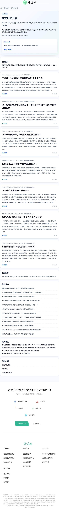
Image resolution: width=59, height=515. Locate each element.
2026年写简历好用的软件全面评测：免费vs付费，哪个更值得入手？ (21, 301)
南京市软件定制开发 (44, 495)
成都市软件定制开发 (35, 502)
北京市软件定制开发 (14, 495)
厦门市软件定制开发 (39, 498)
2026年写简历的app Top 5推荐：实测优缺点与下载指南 (18, 334)
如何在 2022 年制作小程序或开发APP (19, 163)
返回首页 (5, 369)
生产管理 (42, 401)
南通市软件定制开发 (31, 496)
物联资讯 (6, 8)
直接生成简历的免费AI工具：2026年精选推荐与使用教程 (18, 288)
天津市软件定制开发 (24, 495)
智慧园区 (31, 415)
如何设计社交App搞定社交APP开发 (18, 246)
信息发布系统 (29, 345)
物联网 (21, 408)
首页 (1, 8)
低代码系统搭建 (22, 401)
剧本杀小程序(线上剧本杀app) (11, 353)
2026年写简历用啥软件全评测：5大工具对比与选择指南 (18, 326)
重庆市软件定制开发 (25, 502)
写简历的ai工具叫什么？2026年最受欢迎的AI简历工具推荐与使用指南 (21, 330)
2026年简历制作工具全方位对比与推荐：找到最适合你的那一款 (20, 305)
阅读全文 (4, 94)
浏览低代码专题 (7, 373)
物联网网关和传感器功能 (47, 348)
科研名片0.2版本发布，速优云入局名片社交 (22, 217)
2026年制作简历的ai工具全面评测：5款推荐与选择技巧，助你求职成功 (22, 292)
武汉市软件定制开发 (37, 500)
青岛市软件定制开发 (8, 500)
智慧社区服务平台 (28, 458)
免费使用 (20, 423)
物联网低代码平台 (9, 458)
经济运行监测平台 (9, 454)
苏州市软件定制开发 (21, 496)
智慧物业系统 (27, 462)
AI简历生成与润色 (47, 458)
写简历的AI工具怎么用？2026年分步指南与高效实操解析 (18, 309)
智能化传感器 (14, 350)
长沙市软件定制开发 (47, 500)
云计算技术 (5, 350)
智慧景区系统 (27, 466)
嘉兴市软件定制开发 (29, 498)
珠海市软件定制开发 (15, 502)
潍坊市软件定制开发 (27, 500)
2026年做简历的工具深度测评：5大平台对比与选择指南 (18, 321)
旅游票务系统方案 (24, 350)
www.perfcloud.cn (30, 507)
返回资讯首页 (7, 50)
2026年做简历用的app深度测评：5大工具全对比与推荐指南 (19, 313)
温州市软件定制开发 (19, 498)
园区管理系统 (27, 454)
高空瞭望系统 (26, 353)
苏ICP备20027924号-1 (43, 505)
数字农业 (38, 408)
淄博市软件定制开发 (17, 500)
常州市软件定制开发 (11, 496)
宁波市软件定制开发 (9, 498)
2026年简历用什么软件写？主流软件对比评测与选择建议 (18, 296)
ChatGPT (37, 345)
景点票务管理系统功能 (47, 345)
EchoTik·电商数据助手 (48, 454)
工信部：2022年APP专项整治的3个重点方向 (22, 78)
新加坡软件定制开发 (45, 502)
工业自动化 (20, 348)
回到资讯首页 (6, 365)
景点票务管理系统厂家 (9, 348)
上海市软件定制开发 (34, 495)
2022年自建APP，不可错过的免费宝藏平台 (21, 134)
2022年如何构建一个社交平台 (15, 190)
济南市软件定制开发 (49, 498)
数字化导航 (45, 462)
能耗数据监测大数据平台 (10, 345)
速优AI (32, 2)
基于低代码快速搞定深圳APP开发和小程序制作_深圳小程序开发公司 (29, 106)
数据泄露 (21, 345)
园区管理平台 (35, 350)
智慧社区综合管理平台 (32, 348)
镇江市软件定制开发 (41, 496)
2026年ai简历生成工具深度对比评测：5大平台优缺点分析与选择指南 (21, 317)
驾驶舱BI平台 (8, 462)
